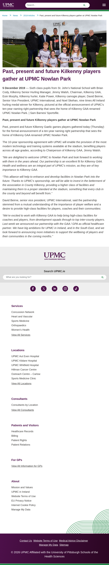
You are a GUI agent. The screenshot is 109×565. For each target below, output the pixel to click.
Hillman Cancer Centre (24, 369)
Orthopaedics (18, 325)
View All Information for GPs (26, 466)
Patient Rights (19, 440)
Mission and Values (22, 487)
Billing (14, 435)
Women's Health (20, 329)
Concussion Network (22, 312)
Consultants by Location (24, 405)
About (15, 481)
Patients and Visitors (25, 425)
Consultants (19, 398)
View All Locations (21, 383)
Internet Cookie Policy (23, 505)
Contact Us (26, 540)
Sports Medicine (20, 321)
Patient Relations (20, 444)
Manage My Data (20, 509)
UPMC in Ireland (20, 491)
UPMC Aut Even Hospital (25, 356)
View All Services (20, 335)
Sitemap (64, 545)
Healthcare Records (22, 431)
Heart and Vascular (22, 316)
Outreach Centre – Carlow (25, 374)
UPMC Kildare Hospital (24, 360)
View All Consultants (22, 410)
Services (17, 306)
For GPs (16, 459)
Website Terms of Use (23, 496)
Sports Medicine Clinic (23, 378)
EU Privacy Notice (21, 500)
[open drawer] (104, 5)
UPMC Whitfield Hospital (25, 365)
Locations (17, 350)
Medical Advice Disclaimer (73, 540)
